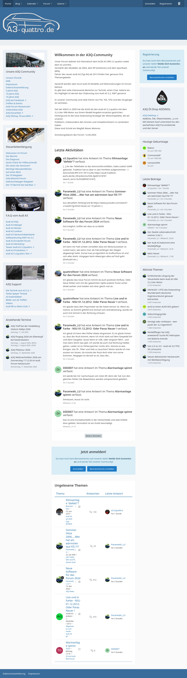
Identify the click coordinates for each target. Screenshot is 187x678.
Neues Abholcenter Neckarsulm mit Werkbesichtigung (164, 358)
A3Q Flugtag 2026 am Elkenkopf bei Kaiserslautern (27, 338)
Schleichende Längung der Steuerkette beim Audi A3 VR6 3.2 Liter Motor (163, 278)
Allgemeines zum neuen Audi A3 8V (70, 631)
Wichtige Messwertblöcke (19, 168)
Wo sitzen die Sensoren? (18, 165)
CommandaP (154, 155)
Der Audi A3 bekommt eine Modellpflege (161, 244)
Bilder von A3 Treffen (16, 299)
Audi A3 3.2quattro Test (17, 253)
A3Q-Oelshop (149, 115)
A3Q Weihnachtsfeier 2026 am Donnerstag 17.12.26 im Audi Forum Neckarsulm (26, 360)
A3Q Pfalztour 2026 (20, 349)
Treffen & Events (14, 103)
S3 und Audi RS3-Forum (70, 657)
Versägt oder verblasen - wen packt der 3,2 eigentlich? (162, 323)
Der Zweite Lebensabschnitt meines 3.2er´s (162, 234)
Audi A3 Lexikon (14, 231)
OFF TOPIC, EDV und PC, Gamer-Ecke (71, 560)
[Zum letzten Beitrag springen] (107, 512)
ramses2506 (154, 162)
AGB (8, 80)
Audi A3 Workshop (15, 243)
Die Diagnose (12, 159)
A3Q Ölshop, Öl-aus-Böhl (18, 115)
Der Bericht (11, 156)
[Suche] (179, 3)
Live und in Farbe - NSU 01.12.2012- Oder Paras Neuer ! (73, 604)
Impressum (11, 84)
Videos (9, 303)
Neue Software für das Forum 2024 (73, 573)
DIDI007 (115, 648)
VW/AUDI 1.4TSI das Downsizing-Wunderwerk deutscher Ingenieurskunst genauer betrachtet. (164, 294)
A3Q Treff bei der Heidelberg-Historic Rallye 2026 (25, 328)
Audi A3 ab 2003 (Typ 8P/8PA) (69, 520)
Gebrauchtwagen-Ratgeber (19, 181)
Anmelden (150, 3)
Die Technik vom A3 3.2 (17, 290)
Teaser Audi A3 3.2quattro (19, 247)
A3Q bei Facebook (15, 100)
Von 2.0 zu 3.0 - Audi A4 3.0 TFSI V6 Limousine (164, 348)
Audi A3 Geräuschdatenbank (20, 234)
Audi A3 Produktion (15, 250)
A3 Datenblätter (14, 296)
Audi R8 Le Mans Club (17, 306)
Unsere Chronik (14, 77)
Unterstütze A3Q (14, 109)
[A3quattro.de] (93, 23)
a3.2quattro (117, 510)
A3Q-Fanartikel (13, 112)
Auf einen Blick (13, 172)
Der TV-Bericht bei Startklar (19, 184)
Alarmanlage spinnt (73, 644)
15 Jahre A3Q (12, 96)
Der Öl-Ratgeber (14, 175)
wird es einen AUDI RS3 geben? (163, 306)
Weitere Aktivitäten (93, 436)
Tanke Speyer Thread (16, 293)
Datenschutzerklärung (17, 87)
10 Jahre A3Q (12, 93)
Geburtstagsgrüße (157, 314)
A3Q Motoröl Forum (16, 178)
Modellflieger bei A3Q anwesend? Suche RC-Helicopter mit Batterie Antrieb (164, 335)
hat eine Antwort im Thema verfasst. (95, 160)
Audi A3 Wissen (13, 228)
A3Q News (70, 591)
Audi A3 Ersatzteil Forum (18, 240)
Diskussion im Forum (16, 152)
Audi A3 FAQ (12, 221)
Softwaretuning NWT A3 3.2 (20, 237)
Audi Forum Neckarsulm (18, 106)
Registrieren (166, 3)
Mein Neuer (153, 253)
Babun (151, 147)
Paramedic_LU (118, 544)
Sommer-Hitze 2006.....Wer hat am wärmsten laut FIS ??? (73, 538)
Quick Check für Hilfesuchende (21, 162)
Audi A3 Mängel (14, 224)
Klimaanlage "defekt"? (72, 501)
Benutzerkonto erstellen (102, 468)
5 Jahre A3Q (12, 90)
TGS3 (68, 648)
